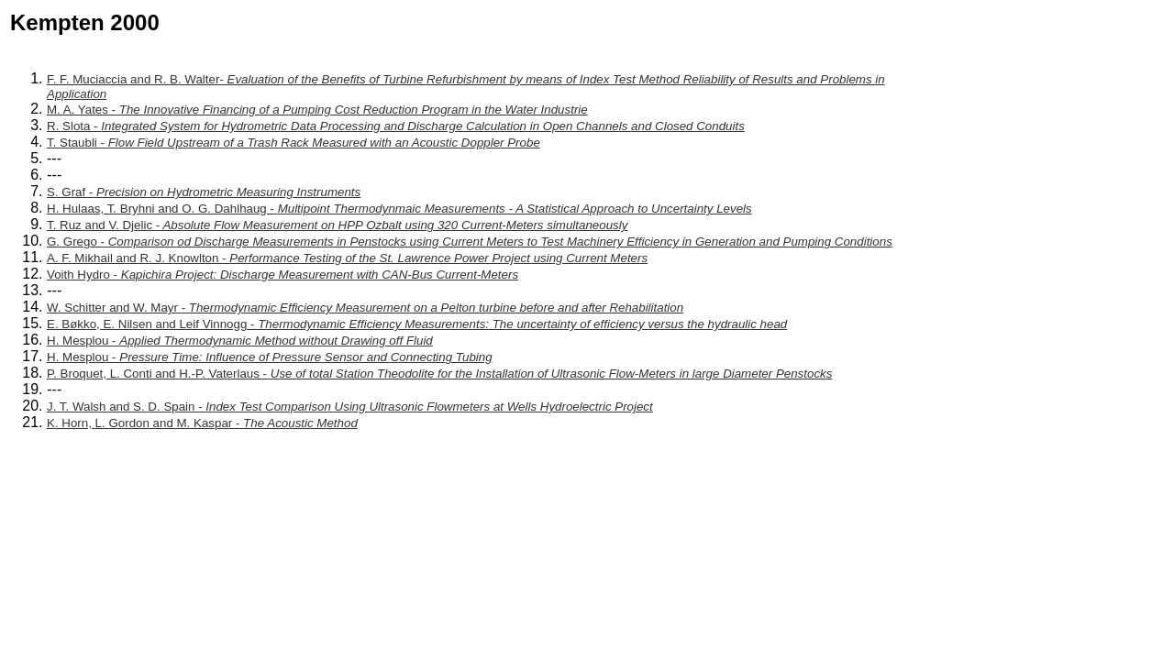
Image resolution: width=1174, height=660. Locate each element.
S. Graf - (203, 192)
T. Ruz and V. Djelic (337, 225)
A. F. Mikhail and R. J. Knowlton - (347, 258)
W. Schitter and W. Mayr (365, 307)
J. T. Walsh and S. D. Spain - (350, 406)
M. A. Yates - (317, 109)
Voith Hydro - (282, 274)
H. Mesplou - (240, 340)
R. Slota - (396, 126)
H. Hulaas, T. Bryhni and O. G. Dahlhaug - (399, 208)
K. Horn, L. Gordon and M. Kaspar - (202, 423)
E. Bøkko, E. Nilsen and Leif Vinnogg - (417, 324)
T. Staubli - (293, 142)
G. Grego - (469, 241)
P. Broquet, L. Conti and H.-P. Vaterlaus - (439, 373)
